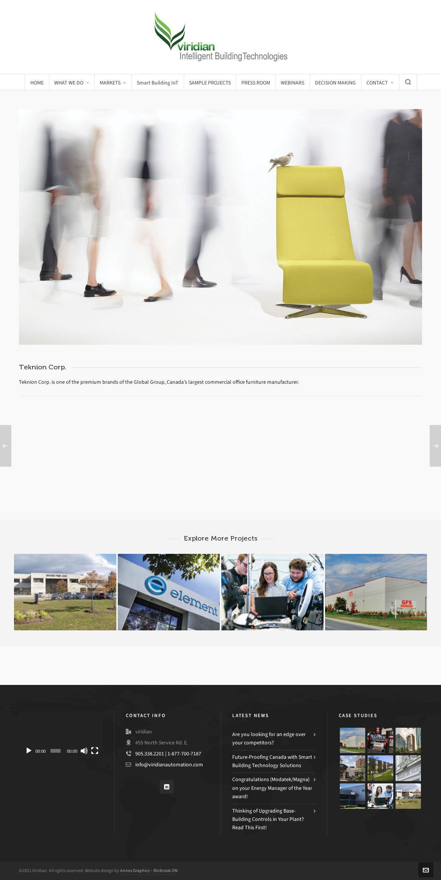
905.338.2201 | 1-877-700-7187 (168, 753)
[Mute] (84, 751)
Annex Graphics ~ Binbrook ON (149, 870)
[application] (61, 734)
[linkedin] (167, 787)
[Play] (29, 751)
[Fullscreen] (95, 751)
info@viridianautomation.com (169, 764)
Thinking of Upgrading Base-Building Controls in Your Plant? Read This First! (268, 819)
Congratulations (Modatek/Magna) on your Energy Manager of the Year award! (272, 788)
